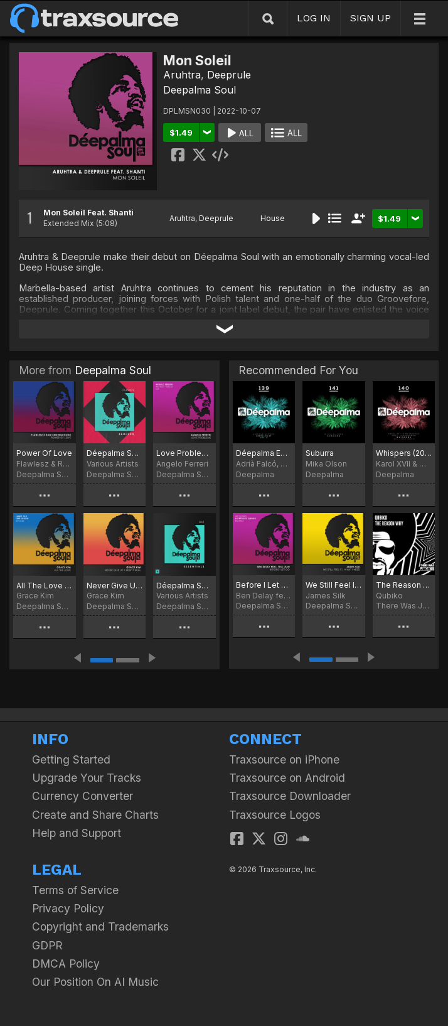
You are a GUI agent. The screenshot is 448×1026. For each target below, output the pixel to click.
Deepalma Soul (199, 90)
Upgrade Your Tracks (86, 777)
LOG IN (314, 18)
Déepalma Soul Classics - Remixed (115, 453)
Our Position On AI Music (95, 981)
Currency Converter (82, 795)
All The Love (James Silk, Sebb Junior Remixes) (44, 585)
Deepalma (255, 474)
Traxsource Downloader (290, 795)
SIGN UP (370, 18)
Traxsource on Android (287, 777)
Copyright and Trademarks (100, 926)
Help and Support (76, 833)
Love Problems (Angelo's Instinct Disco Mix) (184, 453)
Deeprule (229, 74)
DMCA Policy (66, 963)
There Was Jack (404, 605)
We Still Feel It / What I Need (333, 585)
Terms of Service (75, 890)
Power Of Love (44, 453)
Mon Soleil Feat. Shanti (88, 212)
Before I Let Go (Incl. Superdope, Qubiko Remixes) (264, 585)
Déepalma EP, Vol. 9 (264, 453)
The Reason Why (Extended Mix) (404, 585)
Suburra (320, 453)
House (272, 218)
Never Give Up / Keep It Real (115, 585)
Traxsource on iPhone (284, 759)
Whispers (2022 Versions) (404, 453)
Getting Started (71, 759)
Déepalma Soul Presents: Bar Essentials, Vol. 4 (184, 585)
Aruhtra (182, 74)
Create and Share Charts (95, 814)
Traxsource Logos (275, 814)
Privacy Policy (68, 908)
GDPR (47, 945)
